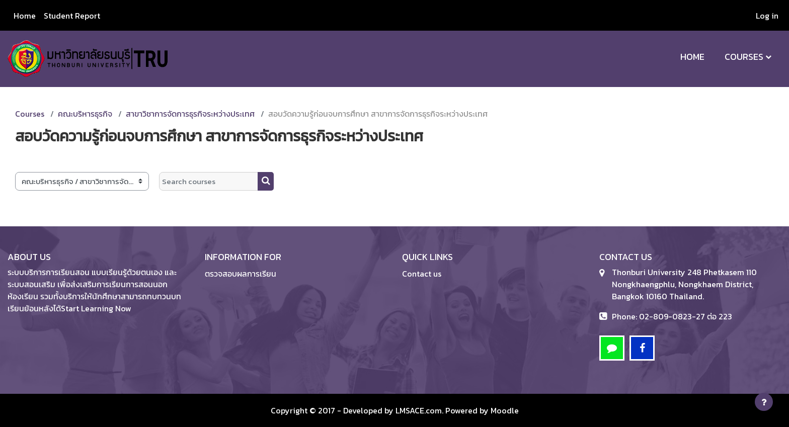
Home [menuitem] (25, 16)
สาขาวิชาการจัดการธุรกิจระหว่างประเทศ (190, 114)
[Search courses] (208, 181)
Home (692, 56)
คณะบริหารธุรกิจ (85, 114)
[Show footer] (764, 402)
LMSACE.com (419, 410)
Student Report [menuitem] (72, 16)
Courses (744, 56)
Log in (767, 16)
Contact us (421, 274)
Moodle (505, 410)
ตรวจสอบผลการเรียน (240, 274)
